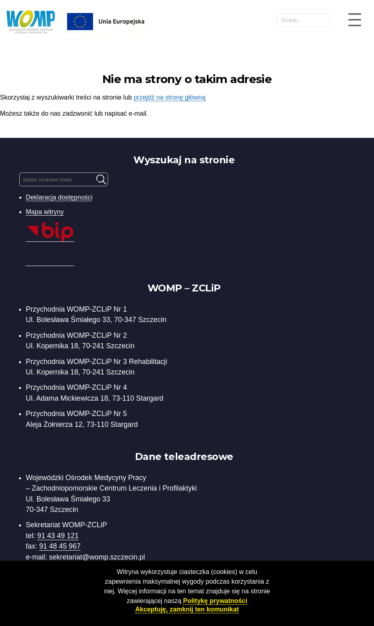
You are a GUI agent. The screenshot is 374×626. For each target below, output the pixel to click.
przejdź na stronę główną (170, 97)
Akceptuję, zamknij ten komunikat (187, 609)
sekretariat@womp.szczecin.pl (97, 557)
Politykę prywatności (215, 600)
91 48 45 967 (60, 546)
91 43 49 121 (58, 536)
